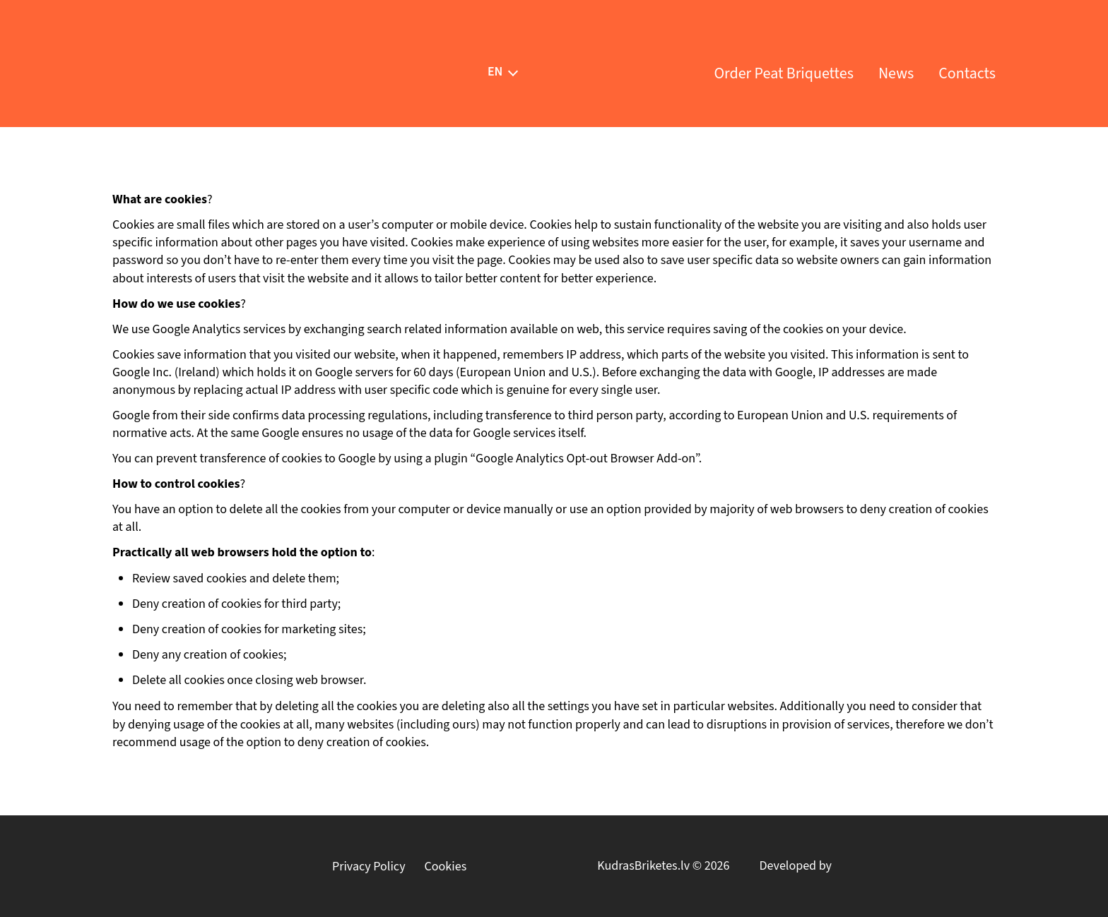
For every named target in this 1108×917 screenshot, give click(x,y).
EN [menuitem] (495, 71)
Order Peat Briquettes (783, 73)
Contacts (967, 73)
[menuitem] (495, 71)
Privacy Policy (369, 866)
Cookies (446, 866)
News (896, 73)
